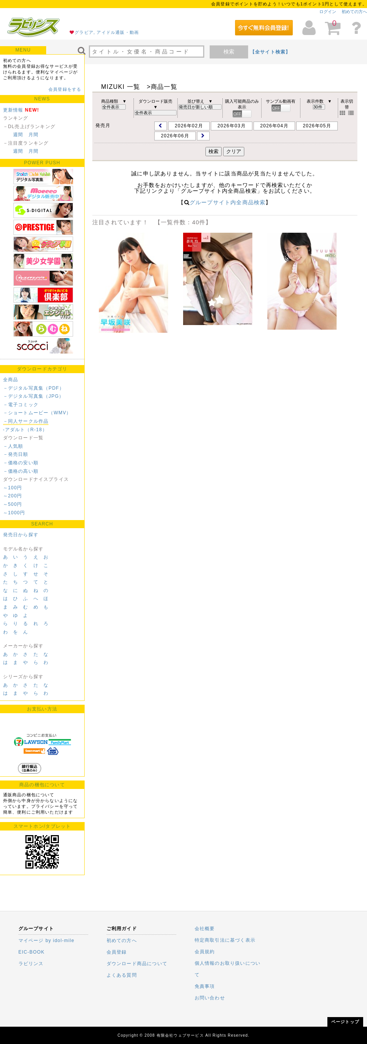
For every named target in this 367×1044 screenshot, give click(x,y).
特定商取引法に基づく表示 (225, 940)
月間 (33, 134)
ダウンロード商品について (137, 963)
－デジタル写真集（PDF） (34, 388)
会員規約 (205, 951)
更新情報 (13, 110)
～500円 (12, 504)
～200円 (12, 496)
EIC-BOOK (31, 952)
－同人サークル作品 (26, 421)
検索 (229, 51)
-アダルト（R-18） (25, 429)
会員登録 (117, 952)
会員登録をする (64, 89)
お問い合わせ (210, 998)
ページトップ (345, 1021)
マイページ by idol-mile (46, 940)
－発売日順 (15, 454)
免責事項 (205, 986)
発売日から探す (20, 534)
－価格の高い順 (20, 471)
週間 (18, 134)
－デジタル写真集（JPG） (33, 396)
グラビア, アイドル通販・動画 (107, 32)
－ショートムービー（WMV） (37, 412)
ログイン (327, 11)
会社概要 (205, 928)
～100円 (12, 487)
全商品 (10, 379)
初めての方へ (354, 11)
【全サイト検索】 (270, 52)
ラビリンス (31, 963)
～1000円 (14, 512)
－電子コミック (20, 404)
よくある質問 (122, 975)
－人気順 (13, 446)
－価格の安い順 (20, 462)
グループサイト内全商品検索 (228, 202)
